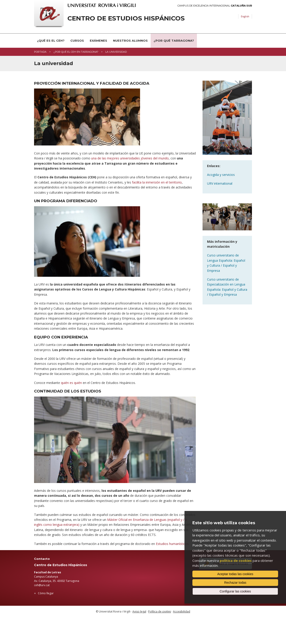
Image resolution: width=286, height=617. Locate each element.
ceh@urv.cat (42, 585)
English (245, 16)
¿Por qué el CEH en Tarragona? (75, 51)
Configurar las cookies (235, 591)
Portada (40, 51)
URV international (219, 183)
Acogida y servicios (221, 174)
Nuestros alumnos (130, 40)
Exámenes (98, 40)
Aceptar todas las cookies (235, 574)
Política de (159, 611)
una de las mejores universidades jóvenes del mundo (130, 158)
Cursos (77, 40)
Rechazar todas (235, 582)
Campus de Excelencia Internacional (215, 6)
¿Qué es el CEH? (51, 40)
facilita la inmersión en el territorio (157, 182)
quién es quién (71, 383)
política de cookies (236, 560)
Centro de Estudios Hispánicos (126, 18)
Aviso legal (139, 611)
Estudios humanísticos (172, 544)
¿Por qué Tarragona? (174, 40)
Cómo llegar (46, 593)
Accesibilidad (181, 611)
